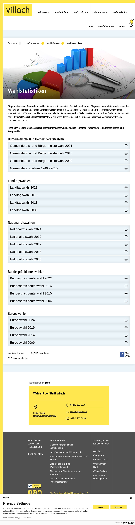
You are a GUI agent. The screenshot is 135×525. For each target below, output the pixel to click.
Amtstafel (97, 451)
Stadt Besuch (100, 12)
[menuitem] (42, 9)
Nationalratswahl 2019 (25, 236)
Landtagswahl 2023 (23, 187)
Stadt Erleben (61, 12)
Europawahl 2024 (22, 320)
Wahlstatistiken (74, 43)
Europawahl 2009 (22, 342)
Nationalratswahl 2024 (25, 229)
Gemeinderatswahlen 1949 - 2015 (34, 168)
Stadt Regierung (80, 12)
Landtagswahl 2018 (23, 195)
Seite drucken (16, 353)
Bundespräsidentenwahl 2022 (31, 278)
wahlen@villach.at (78, 411)
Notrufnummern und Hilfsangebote (66, 452)
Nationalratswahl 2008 (25, 259)
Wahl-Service (53, 43)
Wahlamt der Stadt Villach (49, 393)
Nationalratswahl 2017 (25, 244)
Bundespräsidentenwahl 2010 (31, 293)
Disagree (118, 507)
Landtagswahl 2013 (23, 202)
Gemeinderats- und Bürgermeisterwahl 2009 (41, 161)
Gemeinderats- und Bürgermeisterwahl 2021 (41, 145)
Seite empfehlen (18, 358)
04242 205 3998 (78, 418)
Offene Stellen (100, 471)
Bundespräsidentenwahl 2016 (31, 286)
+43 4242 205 (36, 454)
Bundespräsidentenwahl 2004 (31, 301)
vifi (131, 23)
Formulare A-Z (100, 459)
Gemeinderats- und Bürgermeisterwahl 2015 (41, 153)
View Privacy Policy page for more (17, 518)
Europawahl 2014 (22, 335)
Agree (100, 507)
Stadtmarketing (119, 12)
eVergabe (97, 455)
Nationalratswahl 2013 (25, 252)
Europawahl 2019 (22, 327)
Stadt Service (42, 12)
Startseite (12, 43)
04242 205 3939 (78, 405)
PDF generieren (40, 353)
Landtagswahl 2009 (23, 210)
